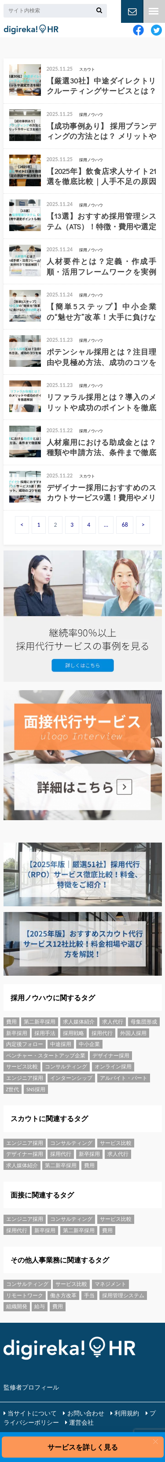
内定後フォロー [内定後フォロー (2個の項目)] (24, 1044)
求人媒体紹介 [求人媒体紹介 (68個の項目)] (79, 1022)
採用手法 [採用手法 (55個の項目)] (44, 1033)
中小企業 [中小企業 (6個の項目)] (89, 1044)
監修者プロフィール (31, 1387)
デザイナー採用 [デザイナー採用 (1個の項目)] (110, 1056)
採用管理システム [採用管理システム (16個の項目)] (123, 1295)
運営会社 (81, 1422)
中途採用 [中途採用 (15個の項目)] (60, 1044)
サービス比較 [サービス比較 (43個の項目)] (22, 1067)
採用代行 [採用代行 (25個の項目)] (102, 1033)
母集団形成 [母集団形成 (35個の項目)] (144, 1022)
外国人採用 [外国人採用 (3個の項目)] (133, 1033)
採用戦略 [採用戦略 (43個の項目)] (73, 1033)
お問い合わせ (85, 1413)
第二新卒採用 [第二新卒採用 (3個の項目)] (39, 1022)
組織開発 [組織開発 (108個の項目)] (16, 1306)
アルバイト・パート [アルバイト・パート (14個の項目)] (123, 1078)
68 (125, 524)
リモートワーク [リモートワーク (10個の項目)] (24, 1295)
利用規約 (126, 1413)
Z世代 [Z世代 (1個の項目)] (12, 1089)
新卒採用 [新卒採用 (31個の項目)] (16, 1033)
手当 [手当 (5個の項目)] (89, 1295)
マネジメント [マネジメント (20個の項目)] (110, 1284)
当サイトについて (32, 1413)
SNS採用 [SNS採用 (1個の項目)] (35, 1089)
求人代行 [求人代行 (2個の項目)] (112, 1022)
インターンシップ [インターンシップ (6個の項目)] (71, 1078)
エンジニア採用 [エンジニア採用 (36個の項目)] (24, 1078)
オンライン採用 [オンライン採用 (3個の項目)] (113, 1067)
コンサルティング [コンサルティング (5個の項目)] (66, 1067)
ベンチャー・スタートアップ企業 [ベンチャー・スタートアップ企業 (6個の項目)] (45, 1056)
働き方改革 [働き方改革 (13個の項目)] (63, 1295)
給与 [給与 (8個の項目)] (39, 1306)
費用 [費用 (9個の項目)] (11, 1022)
